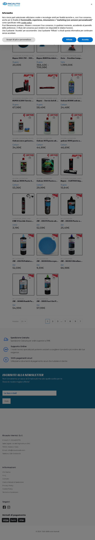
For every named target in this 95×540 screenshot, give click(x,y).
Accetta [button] (85, 40)
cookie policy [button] (26, 23)
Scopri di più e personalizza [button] (18, 40)
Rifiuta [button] (69, 40)
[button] (91, 4)
